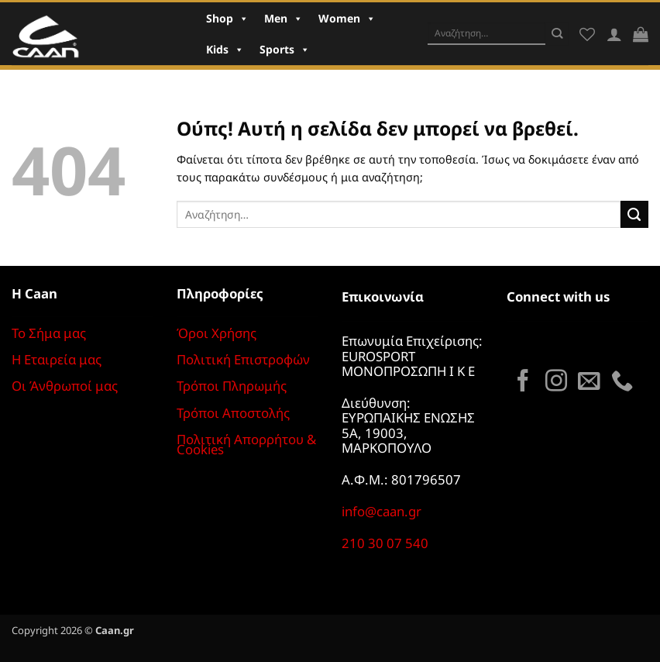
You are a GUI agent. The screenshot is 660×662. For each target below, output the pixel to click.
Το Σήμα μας (49, 333)
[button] (640, 34)
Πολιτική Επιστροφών (243, 359)
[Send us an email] (589, 382)
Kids (225, 49)
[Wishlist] (587, 34)
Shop (227, 18)
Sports (285, 49)
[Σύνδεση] (614, 34)
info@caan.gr (381, 511)
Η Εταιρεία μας (56, 359)
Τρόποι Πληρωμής (232, 386)
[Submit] (557, 33)
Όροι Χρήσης (216, 333)
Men (283, 18)
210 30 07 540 (385, 543)
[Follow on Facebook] (523, 382)
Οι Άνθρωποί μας (65, 386)
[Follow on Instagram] (556, 382)
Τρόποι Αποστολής (233, 413)
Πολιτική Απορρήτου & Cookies (246, 444)
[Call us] (622, 382)
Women (347, 18)
